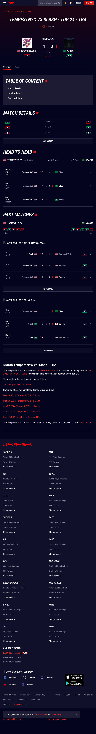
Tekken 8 (7, 452)
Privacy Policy (25, 695)
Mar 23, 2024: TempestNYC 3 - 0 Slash (21, 395)
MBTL (51, 604)
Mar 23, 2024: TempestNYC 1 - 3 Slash (21, 401)
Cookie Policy (40, 695)
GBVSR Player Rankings (58, 479)
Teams (77, 695)
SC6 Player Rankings (11, 566)
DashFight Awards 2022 (12, 662)
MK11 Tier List (54, 636)
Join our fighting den (19, 671)
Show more (9, 467)
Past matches (15, 98)
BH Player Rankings (10, 544)
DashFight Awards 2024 (12, 653)
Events (58, 695)
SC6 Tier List (8, 571)
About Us (6, 705)
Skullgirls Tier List (55, 571)
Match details (14, 88)
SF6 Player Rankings (10, 479)
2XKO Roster (8, 501)
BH (4, 539)
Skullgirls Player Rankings (58, 566)
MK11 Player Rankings (57, 632)
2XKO (5, 495)
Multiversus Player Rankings (59, 588)
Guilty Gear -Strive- (46, 370)
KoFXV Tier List (9, 615)
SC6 (5, 561)
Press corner (35, 700)
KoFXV (6, 604)
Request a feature (21, 705)
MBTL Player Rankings (57, 610)
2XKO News (7, 506)
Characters (88, 695)
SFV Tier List (7, 636)
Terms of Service (9, 695)
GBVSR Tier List (55, 484)
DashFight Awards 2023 (12, 658)
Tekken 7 (7, 517)
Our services (21, 700)
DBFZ (51, 517)
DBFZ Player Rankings (57, 522)
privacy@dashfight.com (57, 719)
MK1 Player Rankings (57, 457)
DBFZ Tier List (54, 527)
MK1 (51, 452)
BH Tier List (7, 549)
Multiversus (55, 583)
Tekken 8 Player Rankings (12, 457)
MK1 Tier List (54, 462)
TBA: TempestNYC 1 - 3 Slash (17, 384)
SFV (5, 626)
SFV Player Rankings (11, 632)
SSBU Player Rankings (57, 501)
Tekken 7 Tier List (9, 527)
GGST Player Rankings (57, 544)
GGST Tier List (54, 549)
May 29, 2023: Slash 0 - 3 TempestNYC (21, 417)
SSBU (51, 495)
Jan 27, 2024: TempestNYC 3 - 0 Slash (21, 411)
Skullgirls (54, 561)
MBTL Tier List (54, 615)
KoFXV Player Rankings (12, 610)
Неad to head (14, 93)
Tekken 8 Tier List (9, 462)
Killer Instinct (10, 583)
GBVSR (52, 474)
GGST (51, 539)
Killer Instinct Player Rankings (14, 588)
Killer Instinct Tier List (11, 593)
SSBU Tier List (54, 506)
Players (68, 695)
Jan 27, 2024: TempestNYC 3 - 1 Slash (21, 406)
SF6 (4, 474)
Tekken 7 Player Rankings (12, 522)
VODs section (84, 422)
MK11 (51, 626)
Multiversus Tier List (56, 593)
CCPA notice (7, 700)
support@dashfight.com (12, 719)
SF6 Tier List (7, 484)
